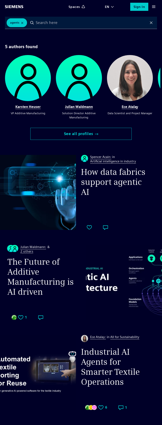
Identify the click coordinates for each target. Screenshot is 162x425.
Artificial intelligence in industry (113, 161)
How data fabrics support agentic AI (113, 182)
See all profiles (81, 134)
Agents (14, 22)
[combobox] (91, 22)
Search (32, 22)
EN (107, 7)
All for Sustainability (124, 337)
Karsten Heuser (28, 107)
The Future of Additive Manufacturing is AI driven (40, 277)
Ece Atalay (130, 107)
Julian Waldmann (79, 107)
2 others (26, 251)
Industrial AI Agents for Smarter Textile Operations (110, 367)
